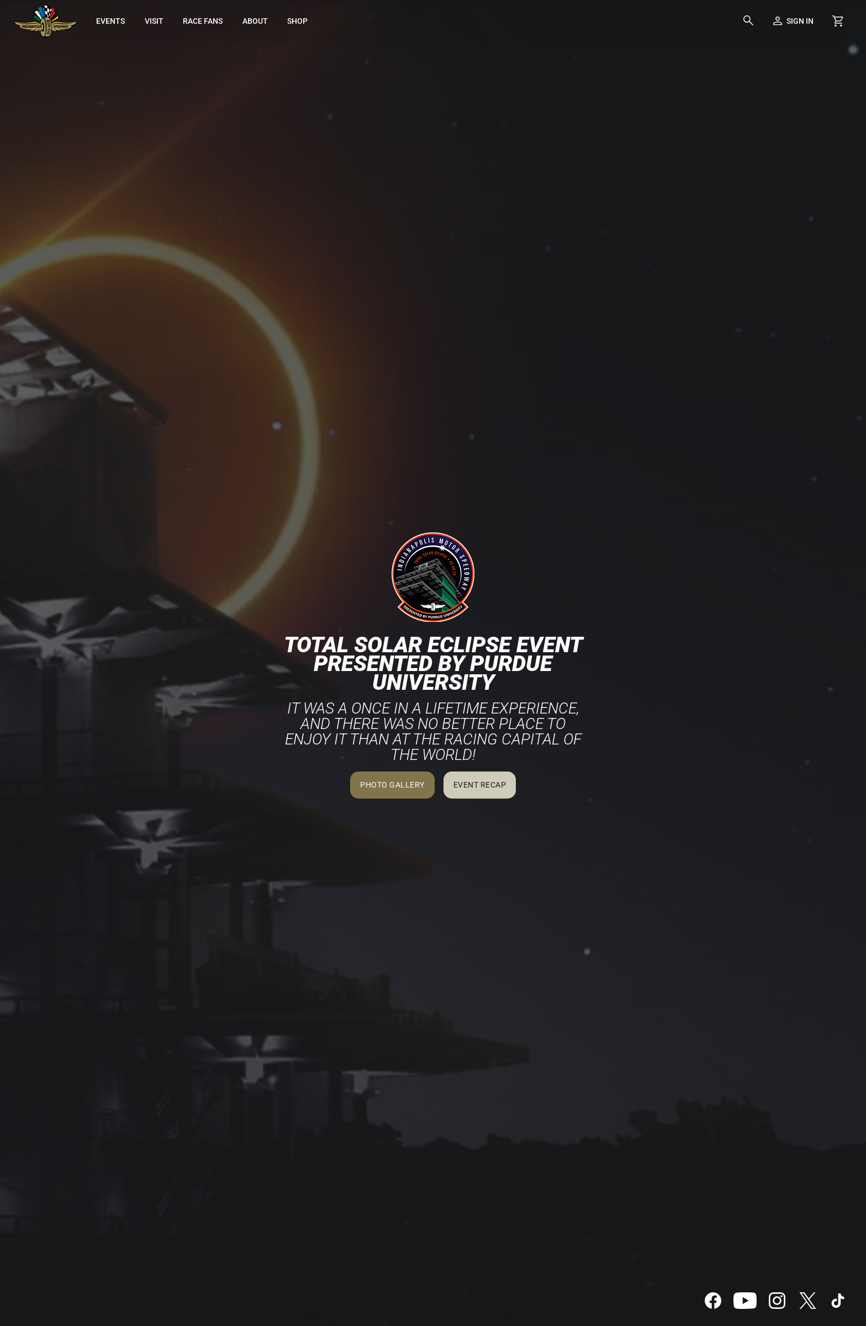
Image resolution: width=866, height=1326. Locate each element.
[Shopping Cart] (838, 21)
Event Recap (479, 784)
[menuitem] (111, 21)
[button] (748, 21)
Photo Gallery (392, 784)
